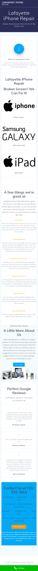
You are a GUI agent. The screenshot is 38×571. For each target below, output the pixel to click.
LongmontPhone (12, 3)
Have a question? (19, 526)
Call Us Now (19, 364)
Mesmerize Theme (25, 564)
